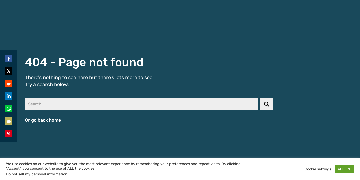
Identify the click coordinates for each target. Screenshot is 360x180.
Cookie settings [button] (318, 169)
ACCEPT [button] (344, 169)
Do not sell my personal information (37, 174)
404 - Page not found (84, 62)
